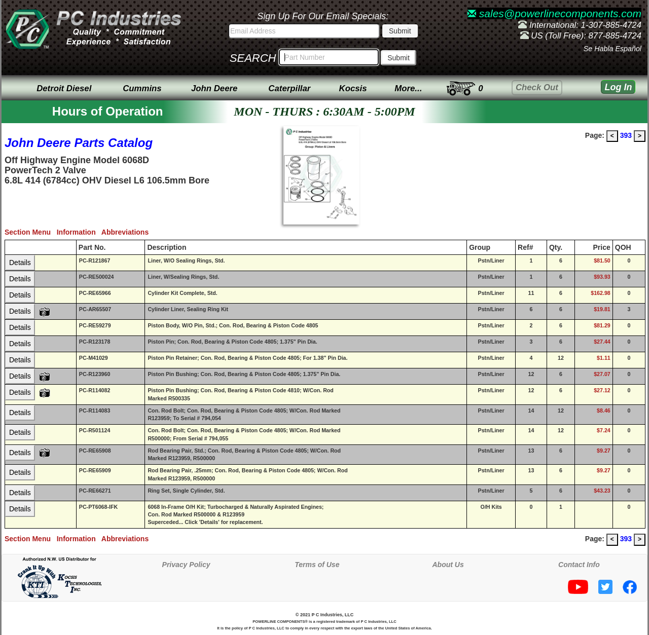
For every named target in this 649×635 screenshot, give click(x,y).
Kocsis (353, 88)
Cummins (142, 88)
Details (20, 262)
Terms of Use (317, 565)
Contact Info (579, 565)
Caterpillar (289, 88)
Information (79, 232)
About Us (448, 565)
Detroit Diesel (64, 88)
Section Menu (31, 232)
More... (408, 88)
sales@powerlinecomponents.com (554, 13)
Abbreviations (127, 232)
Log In (618, 87)
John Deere (214, 88)
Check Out (537, 87)
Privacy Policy (186, 565)
